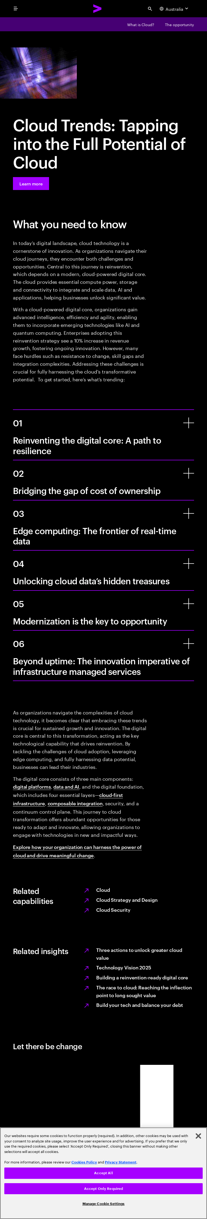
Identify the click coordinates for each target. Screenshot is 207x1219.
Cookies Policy (84, 1162)
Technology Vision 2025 (123, 967)
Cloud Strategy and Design (127, 899)
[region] (103, 1173)
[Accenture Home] (97, 8)
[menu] (15, 8)
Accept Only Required (103, 1188)
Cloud (103, 889)
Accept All (103, 1173)
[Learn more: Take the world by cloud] (31, 183)
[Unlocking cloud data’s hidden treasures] (188, 563)
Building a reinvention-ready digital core (142, 977)
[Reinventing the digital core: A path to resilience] (188, 422)
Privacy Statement (120, 1162)
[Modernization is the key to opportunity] (188, 603)
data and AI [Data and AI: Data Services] (66, 786)
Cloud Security (113, 909)
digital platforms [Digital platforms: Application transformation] (32, 786)
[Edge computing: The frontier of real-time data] (188, 513)
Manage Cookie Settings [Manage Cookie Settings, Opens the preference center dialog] (103, 1204)
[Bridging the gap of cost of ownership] (188, 473)
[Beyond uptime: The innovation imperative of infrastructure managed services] (188, 643)
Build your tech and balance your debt (139, 1004)
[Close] (198, 1136)
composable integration (75, 803)
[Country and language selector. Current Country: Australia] (174, 8)
